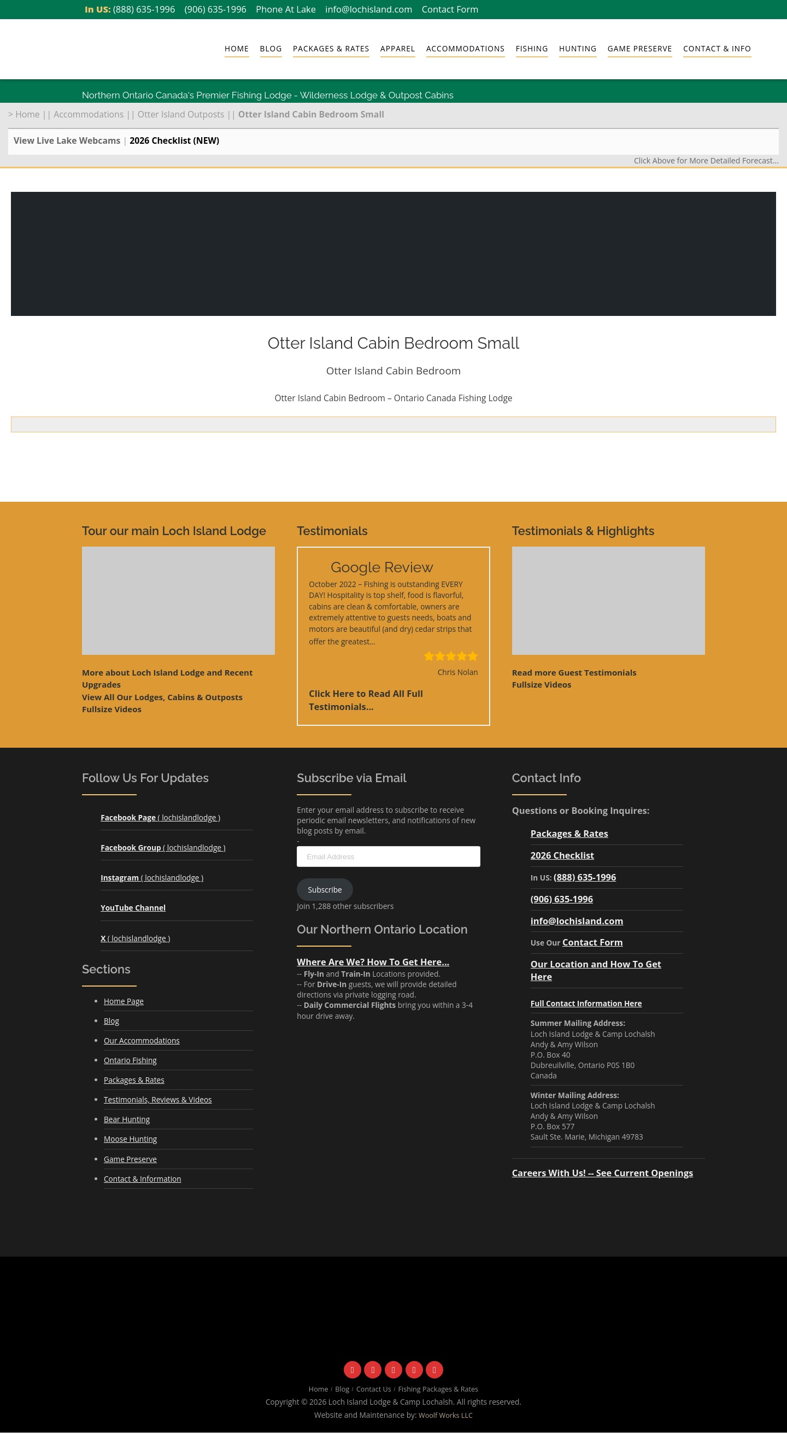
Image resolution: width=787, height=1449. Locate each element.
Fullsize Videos (112, 708)
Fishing (532, 48)
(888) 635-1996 (144, 9)
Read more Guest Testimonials (574, 672)
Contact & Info (717, 48)
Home (237, 48)
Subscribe (325, 889)
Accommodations (465, 48)
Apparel (397, 48)
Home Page (124, 1001)
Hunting (578, 48)
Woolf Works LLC (446, 1415)
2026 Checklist (562, 855)
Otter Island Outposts (181, 114)
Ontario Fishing (130, 1060)
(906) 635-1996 (215, 9)
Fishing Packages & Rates (438, 1389)
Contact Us (373, 1389)
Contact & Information (142, 1179)
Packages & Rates (331, 48)
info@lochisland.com (368, 9)
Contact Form (450, 9)
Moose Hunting (130, 1139)
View (162, 696)
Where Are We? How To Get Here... (373, 961)
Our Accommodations (142, 1040)
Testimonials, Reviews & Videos (158, 1099)
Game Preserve (640, 48)
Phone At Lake (286, 9)
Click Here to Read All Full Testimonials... (366, 700)
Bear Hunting (127, 1119)
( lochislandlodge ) (160, 817)
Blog (271, 48)
